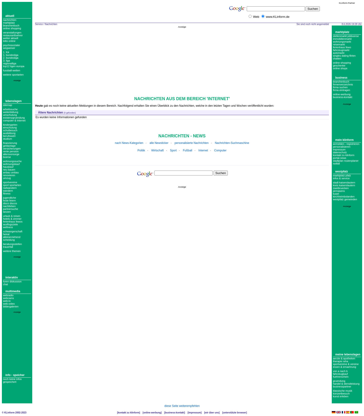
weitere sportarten (13, 74)
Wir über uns (212, 412)
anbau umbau (11, 172)
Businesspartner (342, 386)
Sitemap (7, 105)
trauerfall (8, 246)
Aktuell (9, 16)
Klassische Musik (342, 390)
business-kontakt (342, 97)
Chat (5, 284)
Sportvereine (10, 182)
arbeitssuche (10, 109)
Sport (173, 150)
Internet (203, 150)
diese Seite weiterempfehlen (182, 406)
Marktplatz (9, 22)
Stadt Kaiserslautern (344, 182)
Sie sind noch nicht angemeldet (312, 24)
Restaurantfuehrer (13, 35)
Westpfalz (341, 171)
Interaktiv (11, 277)
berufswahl (9, 136)
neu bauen (9, 169)
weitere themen (12, 251)
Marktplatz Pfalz (342, 175)
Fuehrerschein (341, 376)
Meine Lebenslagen (347, 354)
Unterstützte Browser (234, 412)
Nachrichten (9, 19)
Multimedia (12, 291)
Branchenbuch (11, 25)
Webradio (8, 295)
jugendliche (9, 197)
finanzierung (10, 143)
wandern (8, 190)
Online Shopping (12, 28)
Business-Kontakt (174, 412)
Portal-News (339, 158)
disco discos (10, 203)
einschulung (10, 127)
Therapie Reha (340, 361)
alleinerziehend (11, 237)
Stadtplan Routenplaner (345, 160)
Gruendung (339, 381)
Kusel (336, 193)
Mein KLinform (344, 140)
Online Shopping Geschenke (342, 64)
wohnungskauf (11, 164)
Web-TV (7, 300)
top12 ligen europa (13, 66)
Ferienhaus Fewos (12, 221)
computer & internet (14, 120)
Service (39, 24)
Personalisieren (341, 146)
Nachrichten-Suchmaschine (232, 143)
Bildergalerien (10, 306)
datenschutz (340, 152)
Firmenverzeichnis (343, 84)
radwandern (10, 187)
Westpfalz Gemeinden (345, 199)
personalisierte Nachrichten (191, 143)
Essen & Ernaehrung (344, 366)
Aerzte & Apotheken (344, 358)
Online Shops (340, 68)
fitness (7, 193)
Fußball (187, 150)
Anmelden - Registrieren (346, 143)
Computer (220, 150)
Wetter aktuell (10, 38)
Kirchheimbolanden (343, 196)
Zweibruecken (341, 188)
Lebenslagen (13, 101)
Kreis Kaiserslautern (344, 185)
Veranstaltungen (12, 32)
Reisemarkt (339, 44)
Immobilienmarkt (342, 38)
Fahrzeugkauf (340, 373)
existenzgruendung (14, 117)
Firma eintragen (341, 90)
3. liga (6, 60)
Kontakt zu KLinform (343, 155)
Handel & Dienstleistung (346, 383)
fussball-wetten (11, 70)
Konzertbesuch (341, 393)
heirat (6, 234)
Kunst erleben (340, 396)
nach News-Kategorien (129, 143)
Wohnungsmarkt (342, 41)
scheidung (9, 239)
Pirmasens (339, 191)
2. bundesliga (10, 57)
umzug (7, 178)
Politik (141, 150)
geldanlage (9, 145)
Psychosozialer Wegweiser (11, 46)
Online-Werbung (341, 94)
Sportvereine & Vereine (346, 364)
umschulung (10, 114)
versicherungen (12, 148)
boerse (7, 157)
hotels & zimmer (12, 218)
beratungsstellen (12, 244)
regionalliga (9, 63)
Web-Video (9, 303)
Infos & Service (341, 178)
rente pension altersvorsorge (11, 153)
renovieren (9, 175)
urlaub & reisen (11, 216)
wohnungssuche (12, 161)
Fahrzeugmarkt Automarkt (341, 51)
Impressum (339, 149)
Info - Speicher (15, 375)
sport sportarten (12, 185)
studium (7, 138)
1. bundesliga (10, 55)
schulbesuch (10, 130)
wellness (8, 227)
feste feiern (9, 200)
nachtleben (9, 206)
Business (341, 77)
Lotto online (9, 41)
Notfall (336, 163)
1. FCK (6, 52)
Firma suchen (340, 87)
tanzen (7, 211)
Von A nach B (340, 371)
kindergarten (10, 124)
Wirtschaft (157, 150)
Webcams (8, 298)
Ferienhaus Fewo (342, 47)
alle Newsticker (159, 143)
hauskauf (8, 166)
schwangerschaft (12, 231)
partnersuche (10, 209)
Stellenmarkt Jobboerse (346, 36)
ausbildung (9, 133)
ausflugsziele (10, 224)
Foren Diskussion (12, 281)
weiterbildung (10, 112)
